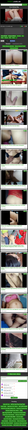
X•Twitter (7, 40)
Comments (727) (17, 43)
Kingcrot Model (12, 35)
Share (2, 40)
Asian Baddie (5, 421)
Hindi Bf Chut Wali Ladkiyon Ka (8, 408)
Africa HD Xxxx (12, 421)
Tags (10, 428)
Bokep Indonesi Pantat (20, 46)
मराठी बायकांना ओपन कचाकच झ (19, 425)
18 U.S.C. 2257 (19, 428)
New (10, 37)
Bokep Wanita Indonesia (8, 46)
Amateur (19, 35)
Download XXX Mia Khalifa (19, 412)
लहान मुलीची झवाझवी (23, 406)
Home (6, 428)
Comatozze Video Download (20, 423)
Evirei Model (4, 35)
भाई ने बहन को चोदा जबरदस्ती (7, 423)
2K (25, 26)
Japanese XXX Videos (12, 406)
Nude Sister (3, 406)
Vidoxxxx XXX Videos (20, 414)
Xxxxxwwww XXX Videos (18, 418)
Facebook (12, 40)
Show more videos (14, 374)
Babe (2, 37)
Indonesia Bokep (14, 48)
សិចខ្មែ (21, 410)
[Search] (11, 5)
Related (8, 43)
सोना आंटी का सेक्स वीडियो (10, 416)
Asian (13, 37)
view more (14, 397)
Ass (23, 35)
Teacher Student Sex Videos (12, 410)
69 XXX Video (20, 416)
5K (21, 26)
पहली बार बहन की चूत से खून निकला (18, 404)
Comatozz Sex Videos (7, 425)
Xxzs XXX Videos (8, 418)
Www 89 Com (6, 404)
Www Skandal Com (21, 421)
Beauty (6, 37)
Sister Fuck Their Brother (8, 414)
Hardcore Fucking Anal (22, 408)
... (16, 37)
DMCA (13, 428)
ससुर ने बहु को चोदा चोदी (7, 412)
